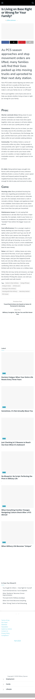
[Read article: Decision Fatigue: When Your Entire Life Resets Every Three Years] (17, 365)
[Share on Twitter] (14, 42)
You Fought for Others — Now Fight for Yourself (17, 589)
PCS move (5, 294)
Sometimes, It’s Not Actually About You (17, 412)
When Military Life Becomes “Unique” (16, 547)
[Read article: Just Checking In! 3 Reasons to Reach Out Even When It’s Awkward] (17, 430)
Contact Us (4, 632)
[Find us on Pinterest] (18, 615)
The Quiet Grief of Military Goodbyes (14, 599)
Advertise (4, 626)
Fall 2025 (17, 642)
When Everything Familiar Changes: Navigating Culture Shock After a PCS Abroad (16, 513)
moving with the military (9, 291)
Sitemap (17, 696)
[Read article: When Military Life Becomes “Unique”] (17, 534)
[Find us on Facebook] (16, 615)
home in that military (12, 283)
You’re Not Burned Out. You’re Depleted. (15, 592)
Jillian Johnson (11, 20)
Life (4, 374)
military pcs (16, 286)
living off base (25, 283)
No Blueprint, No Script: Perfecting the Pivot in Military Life (16, 478)
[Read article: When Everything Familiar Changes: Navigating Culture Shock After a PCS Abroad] (17, 498)
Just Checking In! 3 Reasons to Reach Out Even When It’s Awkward (16, 445)
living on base (6, 286)
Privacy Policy (5, 635)
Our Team (4, 624)
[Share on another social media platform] (30, 42)
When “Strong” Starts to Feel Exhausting (15, 605)
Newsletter (4, 628)
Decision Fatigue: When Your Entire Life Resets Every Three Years (17, 379)
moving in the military (9, 288)
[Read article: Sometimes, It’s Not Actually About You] (17, 399)
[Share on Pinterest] (22, 42)
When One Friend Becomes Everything (14, 602)
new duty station (24, 291)
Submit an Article (6, 630)
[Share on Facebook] (5, 42)
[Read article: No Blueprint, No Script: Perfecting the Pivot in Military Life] (17, 464)
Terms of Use (5, 622)
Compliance (5, 637)
